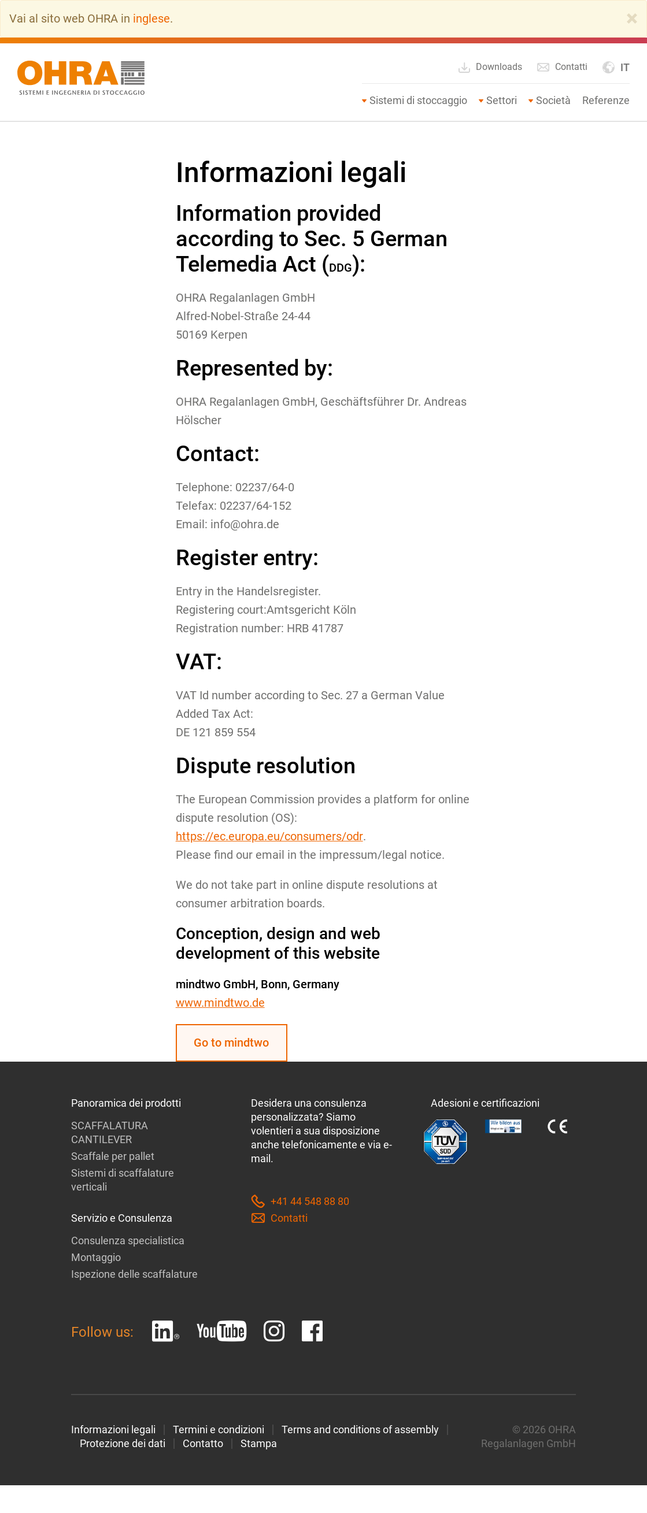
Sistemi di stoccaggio (418, 100)
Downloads (489, 67)
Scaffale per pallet (112, 1155)
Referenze (606, 100)
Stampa (259, 1443)
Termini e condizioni (218, 1429)
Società (553, 100)
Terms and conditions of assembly (360, 1429)
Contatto (203, 1443)
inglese (151, 18)
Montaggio (96, 1257)
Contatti (562, 66)
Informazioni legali (113, 1429)
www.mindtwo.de (220, 1002)
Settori (501, 100)
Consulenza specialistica (127, 1240)
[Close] (632, 18)
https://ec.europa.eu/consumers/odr (269, 836)
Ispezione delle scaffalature (134, 1273)
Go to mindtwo (231, 1042)
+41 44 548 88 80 (300, 1201)
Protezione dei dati (122, 1443)
